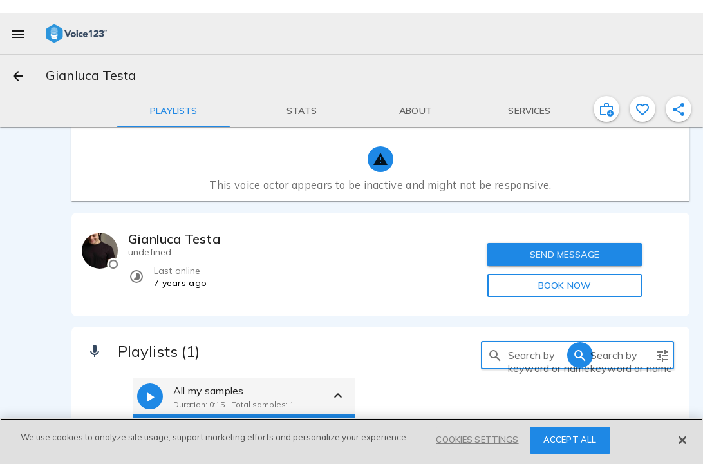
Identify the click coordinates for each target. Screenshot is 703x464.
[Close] (682, 440)
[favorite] (642, 109)
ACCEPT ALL (569, 439)
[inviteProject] (606, 109)
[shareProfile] (678, 109)
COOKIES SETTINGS (477, 439)
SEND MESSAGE (564, 254)
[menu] (18, 33)
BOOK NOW (564, 285)
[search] (495, 355)
